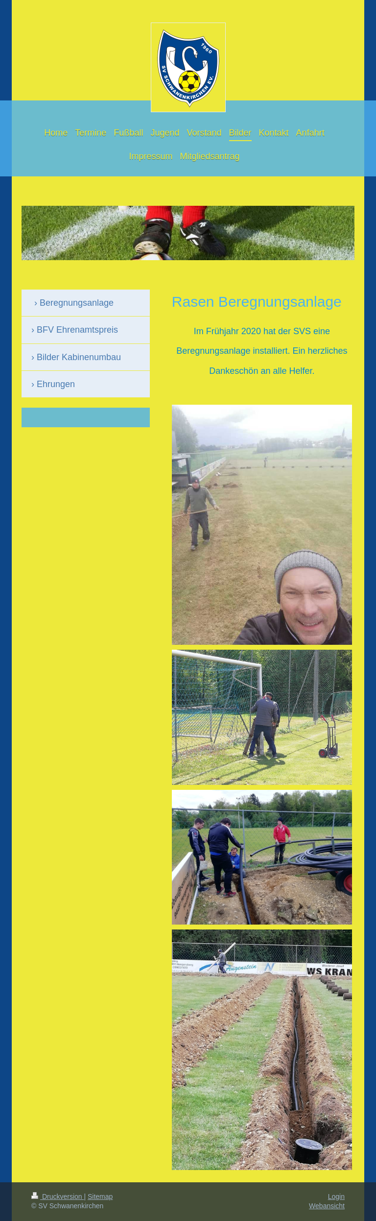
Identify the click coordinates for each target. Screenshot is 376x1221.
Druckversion (57, 1196)
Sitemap (100, 1196)
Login (336, 1196)
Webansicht (327, 1206)
